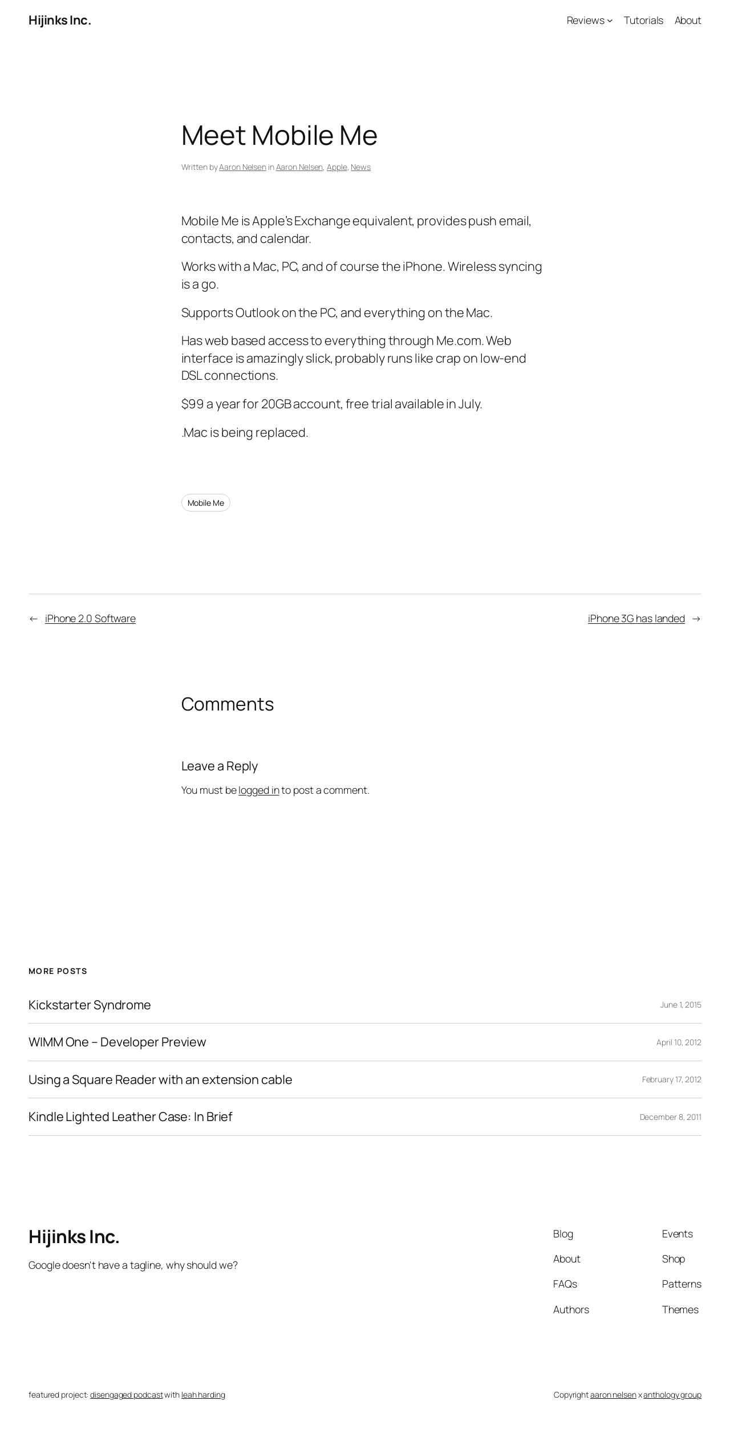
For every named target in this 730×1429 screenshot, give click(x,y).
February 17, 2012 (671, 1079)
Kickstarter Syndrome (90, 1005)
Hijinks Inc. (60, 20)
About (688, 20)
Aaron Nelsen (242, 166)
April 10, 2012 (678, 1042)
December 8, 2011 (670, 1116)
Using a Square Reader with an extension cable (161, 1079)
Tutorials (643, 20)
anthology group (672, 1394)
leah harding (203, 1394)
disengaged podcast (126, 1394)
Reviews (586, 20)
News (361, 166)
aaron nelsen (613, 1394)
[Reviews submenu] (610, 20)
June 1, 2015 (680, 1004)
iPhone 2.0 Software (90, 618)
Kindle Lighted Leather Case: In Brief (131, 1116)
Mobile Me (206, 502)
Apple (337, 166)
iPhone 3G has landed (636, 618)
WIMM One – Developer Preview (117, 1042)
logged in (258, 790)
